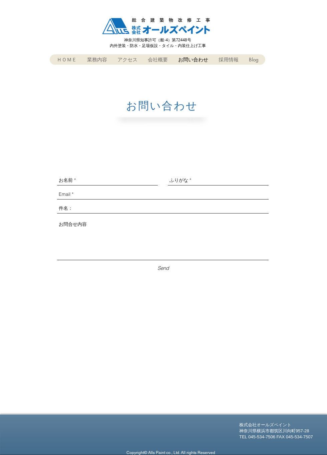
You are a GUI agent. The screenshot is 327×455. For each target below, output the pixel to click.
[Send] (163, 268)
